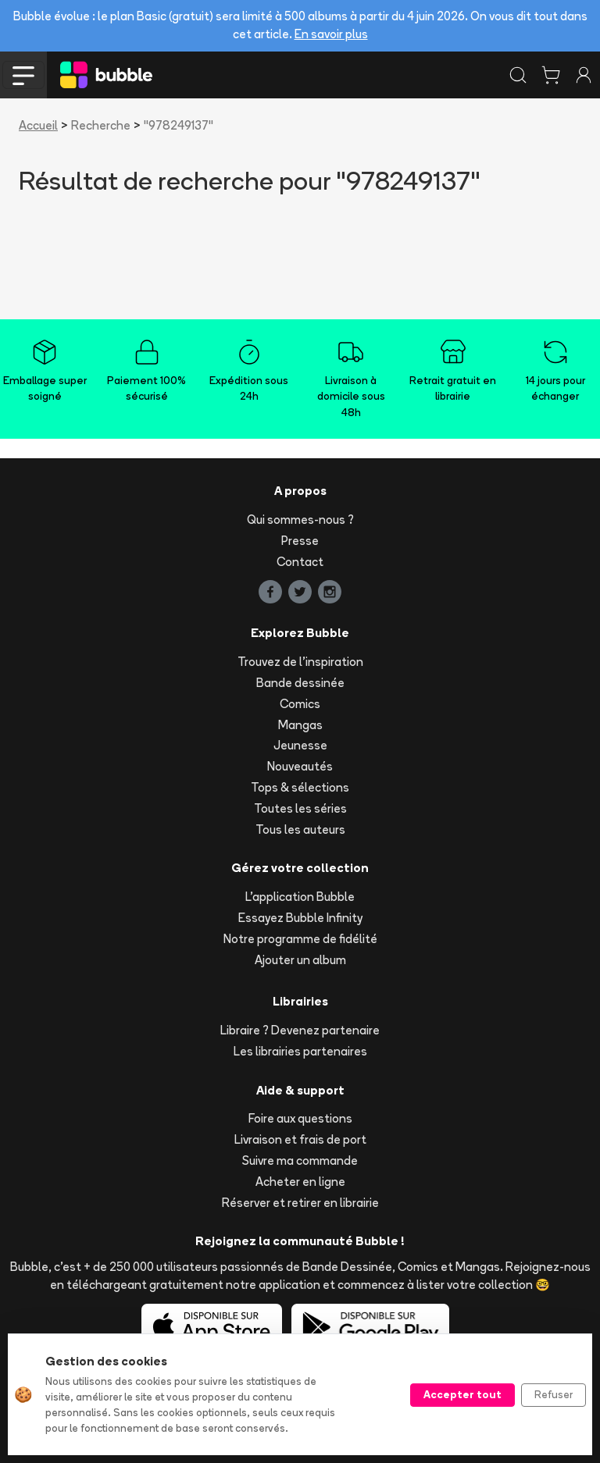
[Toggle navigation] (23, 75)
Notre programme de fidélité (300, 938)
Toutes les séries (300, 808)
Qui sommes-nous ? (300, 519)
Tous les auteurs (300, 829)
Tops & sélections (300, 787)
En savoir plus (331, 34)
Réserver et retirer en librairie (300, 1202)
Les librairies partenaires (300, 1051)
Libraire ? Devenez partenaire (300, 1030)
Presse (300, 540)
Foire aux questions (300, 1118)
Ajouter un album (300, 959)
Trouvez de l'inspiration (300, 661)
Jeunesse (300, 745)
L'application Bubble (300, 896)
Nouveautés (300, 766)
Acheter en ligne (300, 1181)
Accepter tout (462, 1394)
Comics (300, 703)
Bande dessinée (300, 682)
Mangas (300, 724)
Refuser (553, 1394)
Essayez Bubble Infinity (300, 917)
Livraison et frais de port (300, 1139)
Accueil (38, 125)
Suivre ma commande (300, 1160)
